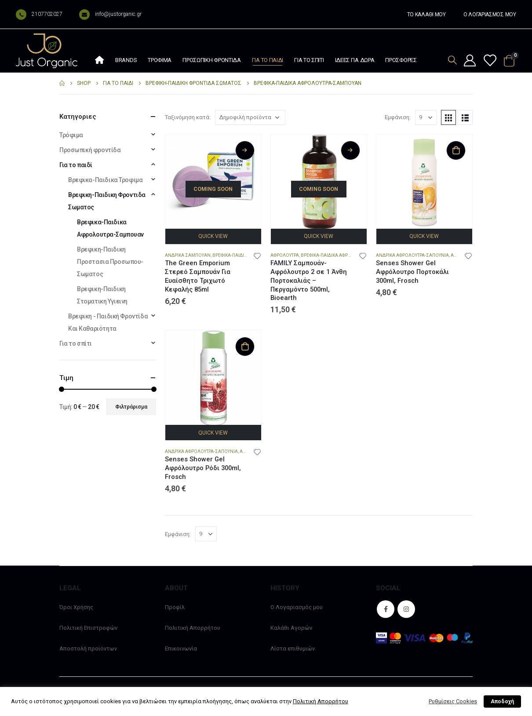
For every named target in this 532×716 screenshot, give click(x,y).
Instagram (406, 609)
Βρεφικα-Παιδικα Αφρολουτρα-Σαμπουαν (347, 255)
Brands (126, 60)
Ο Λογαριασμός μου (296, 607)
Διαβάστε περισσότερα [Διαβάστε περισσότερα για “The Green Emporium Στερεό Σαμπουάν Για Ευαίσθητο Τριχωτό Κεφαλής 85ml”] (245, 150)
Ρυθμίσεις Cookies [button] (453, 701)
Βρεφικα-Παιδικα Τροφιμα (105, 179)
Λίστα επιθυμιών (292, 648)
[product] (213, 182)
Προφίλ (175, 607)
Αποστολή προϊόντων (88, 648)
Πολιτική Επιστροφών (88, 628)
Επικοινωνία (181, 648)
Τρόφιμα (159, 60)
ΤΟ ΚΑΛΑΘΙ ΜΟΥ (426, 14)
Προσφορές (400, 60)
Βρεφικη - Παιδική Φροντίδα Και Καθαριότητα (108, 322)
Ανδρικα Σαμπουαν (188, 255)
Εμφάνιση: (398, 117)
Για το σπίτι (309, 60)
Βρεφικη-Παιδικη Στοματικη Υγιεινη (102, 295)
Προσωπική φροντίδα (211, 60)
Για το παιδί (267, 60)
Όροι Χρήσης (76, 607)
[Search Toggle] (452, 60)
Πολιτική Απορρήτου (192, 628)
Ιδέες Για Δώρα (355, 60)
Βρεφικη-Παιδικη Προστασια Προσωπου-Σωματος (110, 262)
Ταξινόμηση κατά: (188, 117)
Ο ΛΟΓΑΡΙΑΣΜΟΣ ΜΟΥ (489, 14)
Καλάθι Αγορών (291, 628)
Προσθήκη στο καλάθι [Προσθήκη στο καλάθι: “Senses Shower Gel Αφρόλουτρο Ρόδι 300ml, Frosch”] (245, 346)
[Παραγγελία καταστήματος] (250, 117)
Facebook (385, 609)
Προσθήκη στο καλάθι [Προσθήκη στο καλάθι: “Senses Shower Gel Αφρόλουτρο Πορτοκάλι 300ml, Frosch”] (456, 150)
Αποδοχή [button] (502, 701)
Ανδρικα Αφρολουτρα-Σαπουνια (412, 255)
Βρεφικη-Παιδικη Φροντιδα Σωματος (107, 201)
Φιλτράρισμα (131, 407)
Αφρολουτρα (284, 255)
